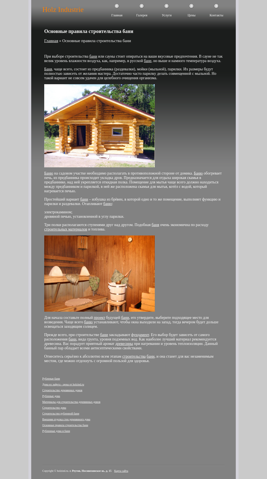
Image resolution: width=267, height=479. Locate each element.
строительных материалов (65, 229)
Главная (116, 15)
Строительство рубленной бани (60, 413)
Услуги (167, 15)
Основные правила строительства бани (65, 425)
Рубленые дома (51, 396)
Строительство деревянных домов (62, 390)
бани (93, 56)
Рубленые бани (51, 378)
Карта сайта (121, 470)
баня (155, 225)
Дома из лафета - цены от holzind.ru (63, 384)
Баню (48, 173)
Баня (48, 69)
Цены (191, 15)
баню (107, 204)
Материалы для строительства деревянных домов (71, 401)
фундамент (140, 335)
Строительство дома (54, 407)
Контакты (216, 15)
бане (147, 61)
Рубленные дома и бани (56, 430)
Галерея (141, 15)
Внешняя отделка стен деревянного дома (66, 419)
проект (99, 318)
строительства (134, 356)
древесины (124, 344)
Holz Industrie (62, 10)
